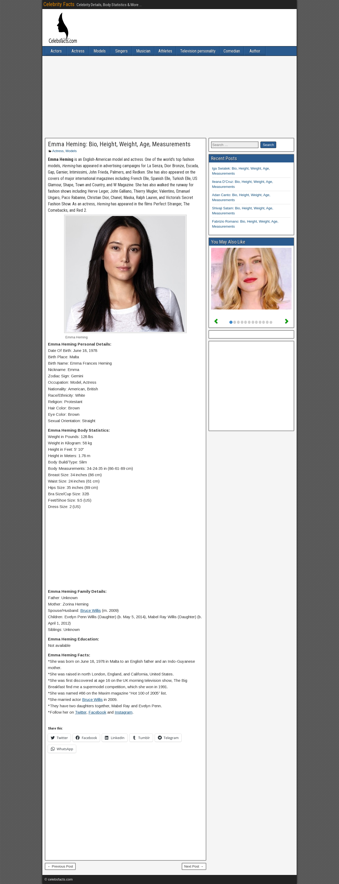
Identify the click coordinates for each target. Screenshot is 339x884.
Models (99, 51)
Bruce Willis (90, 610)
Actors (56, 51)
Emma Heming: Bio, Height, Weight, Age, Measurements (119, 144)
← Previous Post (60, 866)
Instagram (123, 712)
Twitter (80, 712)
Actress (78, 51)
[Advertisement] (169, 97)
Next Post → (194, 866)
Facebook (97, 712)
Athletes (165, 51)
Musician (143, 51)
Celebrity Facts (58, 4)
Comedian (232, 51)
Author (254, 51)
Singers (121, 51)
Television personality (198, 51)
